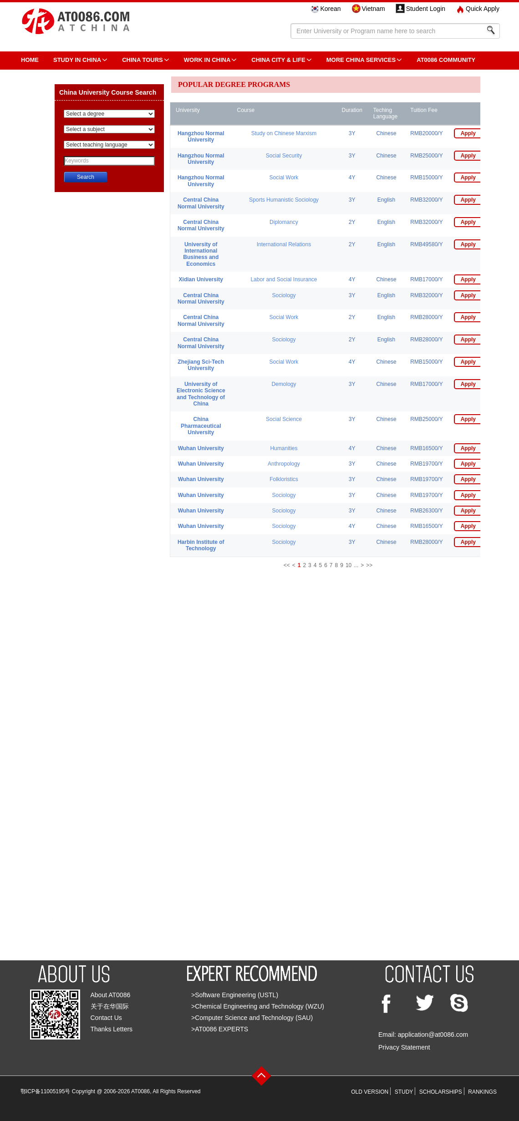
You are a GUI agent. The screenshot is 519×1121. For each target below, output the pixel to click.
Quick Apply (482, 8)
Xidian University (201, 279)
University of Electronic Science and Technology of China (201, 394)
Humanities (283, 448)
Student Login (425, 8)
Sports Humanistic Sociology (284, 200)
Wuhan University (201, 448)
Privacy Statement (404, 1047)
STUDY (404, 1092)
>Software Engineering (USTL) (234, 995)
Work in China (207, 59)
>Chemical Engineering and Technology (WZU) (257, 1006)
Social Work (284, 177)
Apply (468, 133)
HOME (30, 59)
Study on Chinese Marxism (283, 133)
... (356, 565)
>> (369, 565)
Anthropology (284, 464)
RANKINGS (482, 1092)
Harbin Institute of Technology (201, 545)
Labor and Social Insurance (283, 279)
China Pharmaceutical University (201, 426)
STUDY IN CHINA (77, 59)
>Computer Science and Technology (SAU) (252, 1017)
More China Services (361, 59)
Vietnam (373, 8)
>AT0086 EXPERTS (219, 1029)
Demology (283, 384)
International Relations (284, 244)
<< (287, 565)
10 (348, 565)
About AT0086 (111, 995)
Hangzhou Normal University (201, 136)
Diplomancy (284, 222)
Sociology (283, 295)
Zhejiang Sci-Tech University (201, 365)
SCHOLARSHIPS (440, 1092)
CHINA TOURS (142, 59)
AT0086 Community (446, 59)
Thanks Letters (112, 1029)
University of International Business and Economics (201, 254)
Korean (330, 8)
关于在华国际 (110, 1006)
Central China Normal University (201, 203)
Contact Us (106, 1017)
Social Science (284, 419)
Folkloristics (284, 479)
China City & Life (278, 59)
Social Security (284, 155)
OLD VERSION (369, 1092)
